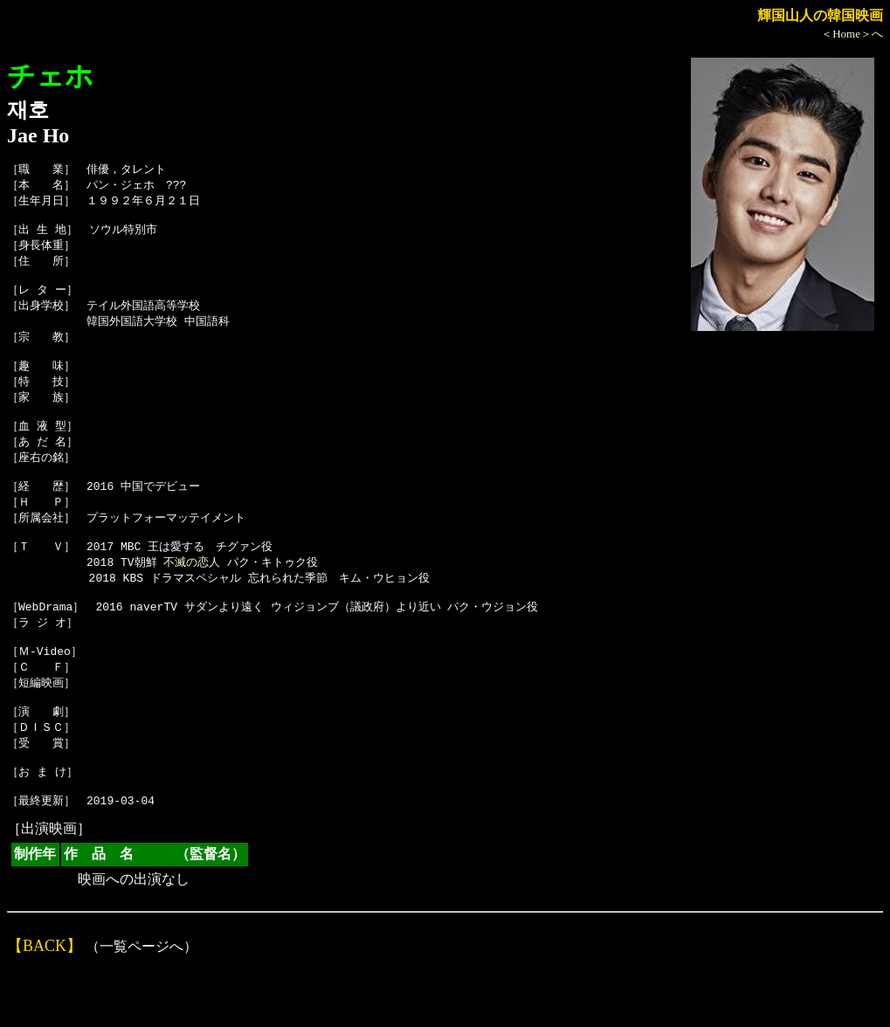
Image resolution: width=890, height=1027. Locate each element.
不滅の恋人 (191, 595)
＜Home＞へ (852, 33)
